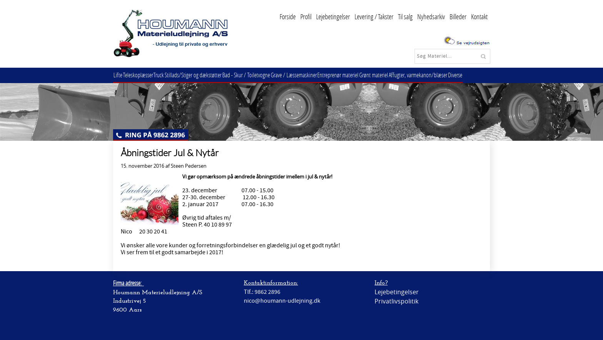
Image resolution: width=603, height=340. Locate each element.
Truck (165, 75)
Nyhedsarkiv (431, 16)
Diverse (478, 75)
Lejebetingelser (333, 16)
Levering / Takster (374, 16)
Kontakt (479, 16)
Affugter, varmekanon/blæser (438, 75)
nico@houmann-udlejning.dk (282, 301)
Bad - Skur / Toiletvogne (257, 75)
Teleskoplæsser (142, 75)
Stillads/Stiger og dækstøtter (201, 75)
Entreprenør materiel (353, 75)
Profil (305, 16)
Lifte (119, 75)
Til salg (405, 16)
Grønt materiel (391, 75)
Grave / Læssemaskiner (307, 75)
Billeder (458, 16)
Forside (288, 16)
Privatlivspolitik (396, 301)
